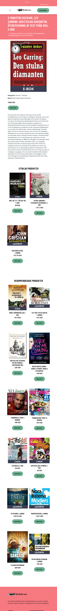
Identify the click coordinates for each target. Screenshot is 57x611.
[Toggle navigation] (10, 10)
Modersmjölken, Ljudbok (39, 514)
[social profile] (31, 2)
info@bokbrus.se (44, 4)
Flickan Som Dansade (17, 565)
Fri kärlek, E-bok (17, 466)
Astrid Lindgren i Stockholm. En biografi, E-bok (39, 203)
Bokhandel (43, 10)
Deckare (18, 95)
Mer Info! (13, 108)
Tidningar (24, 95)
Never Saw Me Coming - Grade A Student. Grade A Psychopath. (39, 368)
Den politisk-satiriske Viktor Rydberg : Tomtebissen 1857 (17, 363)
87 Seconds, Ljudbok (17, 514)
